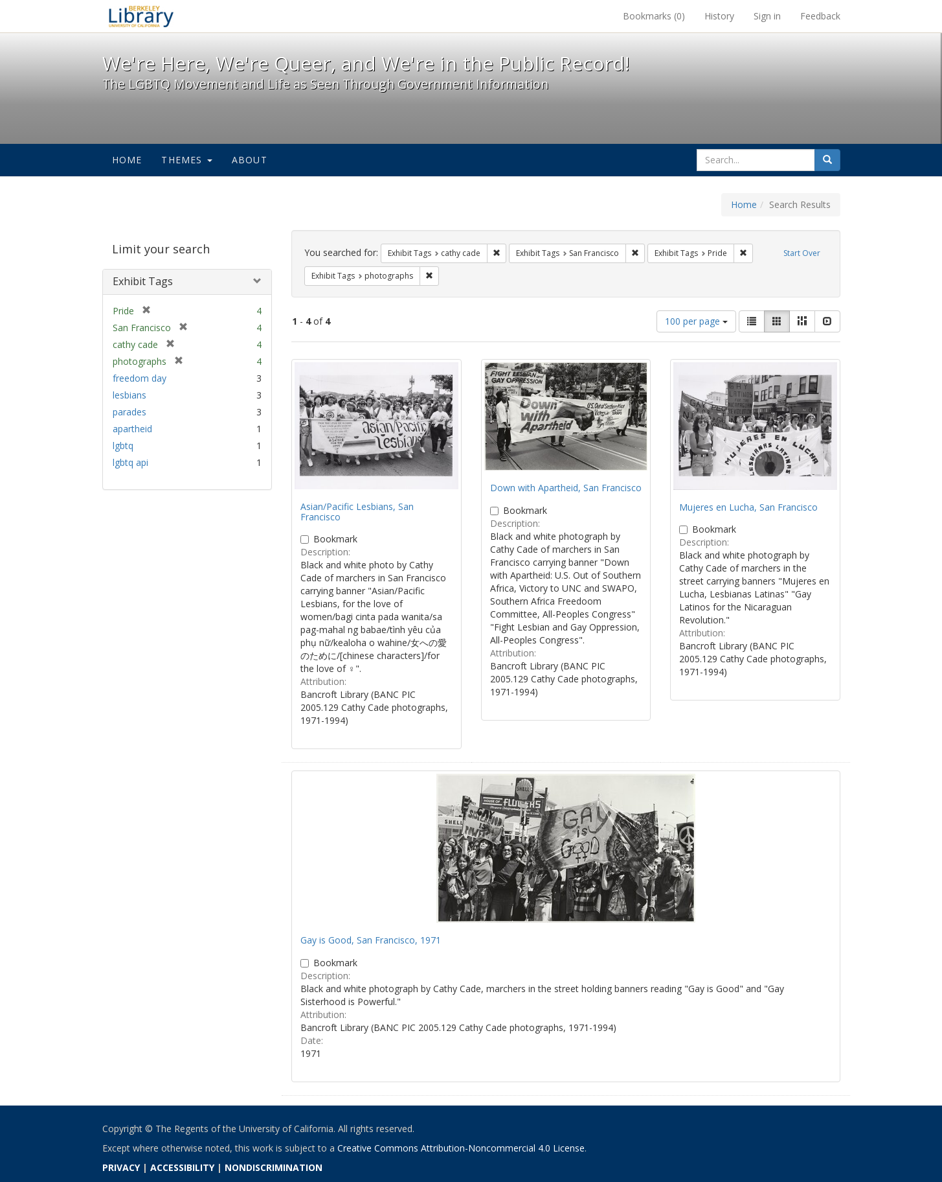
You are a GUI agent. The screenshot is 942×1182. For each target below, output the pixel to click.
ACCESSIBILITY (182, 1167)
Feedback (820, 16)
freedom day (139, 378)
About (249, 160)
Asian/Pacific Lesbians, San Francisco (357, 511)
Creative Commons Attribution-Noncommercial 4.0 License (461, 1148)
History (719, 16)
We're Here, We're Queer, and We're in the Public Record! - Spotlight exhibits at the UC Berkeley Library (141, 16)
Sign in (767, 16)
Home (127, 160)
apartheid (132, 429)
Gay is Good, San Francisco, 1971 (370, 940)
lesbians (129, 395)
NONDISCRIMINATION (273, 1167)
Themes (186, 160)
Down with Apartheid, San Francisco (566, 487)
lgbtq (123, 445)
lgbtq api (130, 462)
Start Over (801, 253)
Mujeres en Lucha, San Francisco (748, 507)
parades (129, 412)
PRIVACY (121, 1167)
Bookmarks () (654, 16)
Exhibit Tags (143, 281)
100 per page (696, 321)
